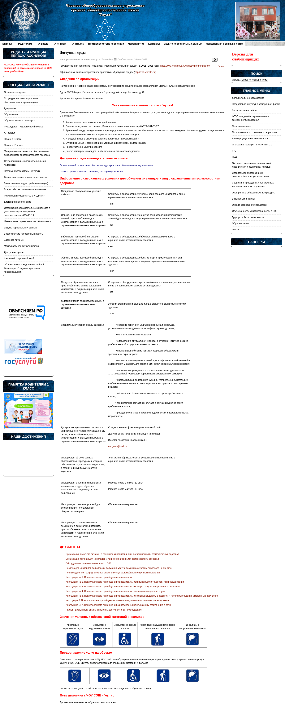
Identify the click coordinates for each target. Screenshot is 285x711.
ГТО (234, 150)
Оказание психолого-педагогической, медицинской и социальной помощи (251, 165)
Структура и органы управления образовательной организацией (21, 100)
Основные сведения (14, 92)
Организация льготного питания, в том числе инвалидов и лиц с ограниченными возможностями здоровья (122, 554)
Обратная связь (240, 223)
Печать (221, 66)
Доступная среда (14, 252)
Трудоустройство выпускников (248, 217)
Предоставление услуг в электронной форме (256, 104)
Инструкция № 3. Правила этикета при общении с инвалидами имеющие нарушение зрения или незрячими (123, 586)
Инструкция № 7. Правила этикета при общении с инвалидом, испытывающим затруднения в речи (118, 605)
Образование (11, 114)
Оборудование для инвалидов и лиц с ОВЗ (88, 563)
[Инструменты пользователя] (215, 60)
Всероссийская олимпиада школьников (25, 189)
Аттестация (10, 132)
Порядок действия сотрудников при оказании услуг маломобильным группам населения (113, 572)
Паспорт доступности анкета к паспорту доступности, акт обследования (104, 609)
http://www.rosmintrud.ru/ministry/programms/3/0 (185, 65)
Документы (10, 108)
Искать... (236, 79)
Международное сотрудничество (21, 246)
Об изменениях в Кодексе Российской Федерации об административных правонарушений (24, 268)
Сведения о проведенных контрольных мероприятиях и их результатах (253, 184)
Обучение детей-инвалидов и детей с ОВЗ (254, 211)
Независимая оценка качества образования (27, 221)
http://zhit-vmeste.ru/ (145, 72)
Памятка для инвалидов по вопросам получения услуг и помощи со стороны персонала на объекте (119, 568)
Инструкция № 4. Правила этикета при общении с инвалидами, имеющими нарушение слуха (115, 591)
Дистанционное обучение (17, 202)
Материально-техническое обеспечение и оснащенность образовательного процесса (27, 153)
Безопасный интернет (243, 198)
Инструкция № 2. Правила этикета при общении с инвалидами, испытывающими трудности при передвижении (125, 582)
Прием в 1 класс (12, 139)
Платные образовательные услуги (22, 171)
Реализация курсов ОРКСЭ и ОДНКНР (24, 195)
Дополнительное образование (248, 98)
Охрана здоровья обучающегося (249, 205)
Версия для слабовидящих (245, 56)
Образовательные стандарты (19, 120)
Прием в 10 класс (13, 145)
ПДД (234, 157)
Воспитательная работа (244, 110)
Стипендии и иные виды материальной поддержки (25, 163)
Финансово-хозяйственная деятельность (25, 177)
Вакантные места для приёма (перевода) (26, 183)
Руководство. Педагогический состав (23, 126)
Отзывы (236, 229)
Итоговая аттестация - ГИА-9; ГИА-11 (252, 144)
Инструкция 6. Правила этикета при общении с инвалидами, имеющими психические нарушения (117, 600)
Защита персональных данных (20, 227)
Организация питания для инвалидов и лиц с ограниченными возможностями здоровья (112, 559)
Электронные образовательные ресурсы (253, 192)
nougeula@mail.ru (117, 446)
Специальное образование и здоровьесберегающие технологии (250, 175)
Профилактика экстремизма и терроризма (254, 132)
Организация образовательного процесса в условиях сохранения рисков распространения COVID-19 (27, 212)
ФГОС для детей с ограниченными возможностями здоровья (250, 118)
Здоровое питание (14, 240)
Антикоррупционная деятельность (250, 138)
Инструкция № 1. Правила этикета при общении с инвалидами (99, 577)
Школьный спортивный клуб (19, 258)
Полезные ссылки (241, 126)
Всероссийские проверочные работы (23, 233)
